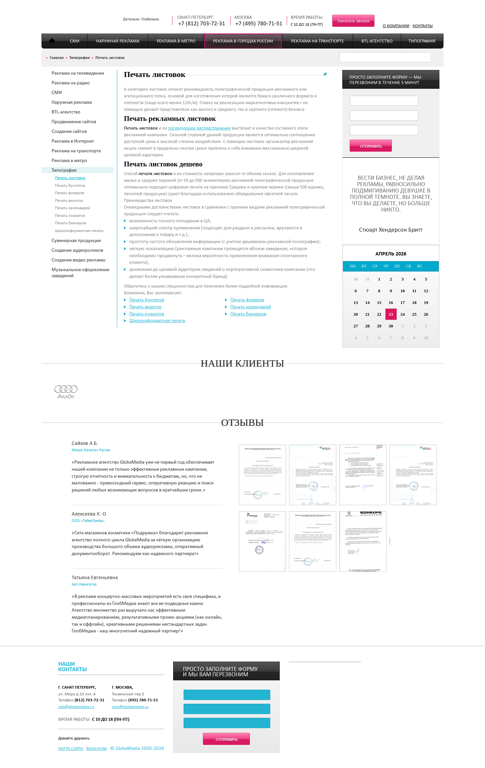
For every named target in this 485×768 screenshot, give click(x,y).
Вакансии (96, 748)
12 (426, 290)
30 (356, 279)
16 (391, 302)
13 (356, 302)
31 (367, 279)
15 (379, 302)
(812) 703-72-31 (90, 700)
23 (391, 314)
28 (367, 325)
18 (414, 302)
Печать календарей (72, 207)
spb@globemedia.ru (76, 706)
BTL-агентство (377, 41)
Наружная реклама (117, 41)
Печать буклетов (70, 185)
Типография (422, 41)
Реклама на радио (71, 83)
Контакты (423, 25)
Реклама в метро (176, 41)
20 (356, 314)
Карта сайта (70, 748)
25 (414, 314)
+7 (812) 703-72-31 (201, 23)
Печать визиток (69, 200)
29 (379, 325)
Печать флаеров (69, 192)
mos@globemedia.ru (130, 706)
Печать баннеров (70, 222)
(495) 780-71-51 (143, 700)
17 (403, 302)
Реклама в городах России (243, 41)
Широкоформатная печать (79, 230)
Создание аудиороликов (77, 250)
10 (403, 290)
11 (414, 290)
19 (426, 302)
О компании (396, 25)
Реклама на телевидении (78, 73)
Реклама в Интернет (73, 141)
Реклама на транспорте (317, 41)
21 (367, 314)
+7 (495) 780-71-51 (258, 23)
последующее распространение (199, 128)
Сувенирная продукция (76, 240)
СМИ (74, 41)
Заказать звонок (353, 21)
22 (379, 314)
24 (403, 314)
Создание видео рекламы (79, 260)
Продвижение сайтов (74, 122)
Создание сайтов (69, 131)
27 (356, 325)
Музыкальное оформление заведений (80, 272)
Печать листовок (70, 177)
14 (367, 302)
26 (426, 314)
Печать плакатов (70, 215)
